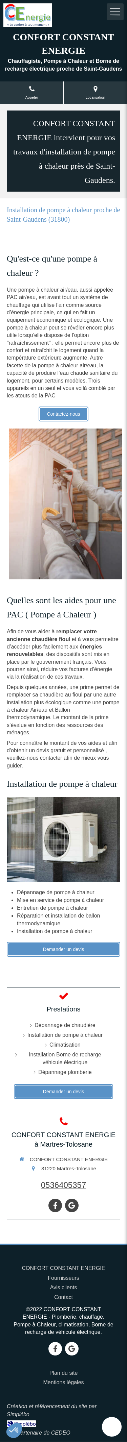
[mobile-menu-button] (115, 11)
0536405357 (63, 1185)
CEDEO (60, 1433)
